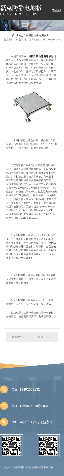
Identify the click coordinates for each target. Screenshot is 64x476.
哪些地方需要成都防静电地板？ (19, 337)
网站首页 (57, 9)
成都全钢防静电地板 (40, 56)
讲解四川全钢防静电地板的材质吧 (46, 337)
